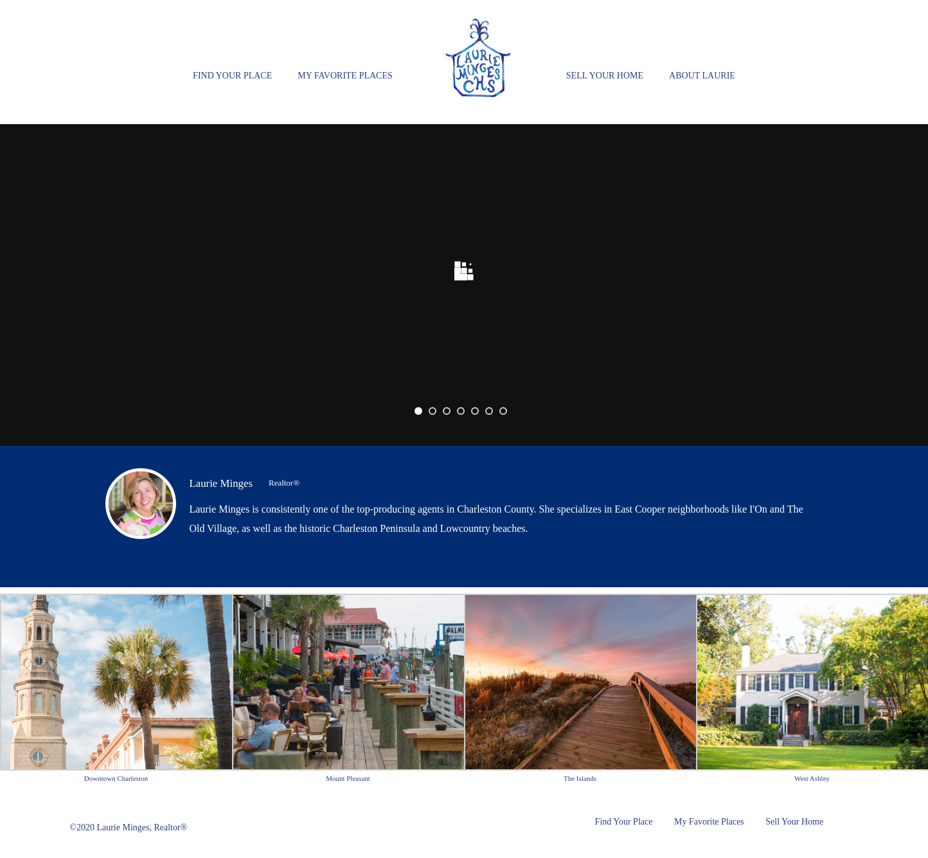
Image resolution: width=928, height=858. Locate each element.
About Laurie (702, 75)
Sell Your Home (604, 75)
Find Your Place (232, 75)
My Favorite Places (345, 75)
